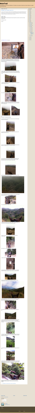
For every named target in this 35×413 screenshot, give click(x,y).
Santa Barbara (14, 383)
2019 (29, 14)
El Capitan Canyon (9, 383)
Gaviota (11, 383)
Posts (2, 399)
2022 (29, 11)
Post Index (2, 408)
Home (14, 395)
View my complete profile (7, 404)
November (31, 23)
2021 (29, 12)
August (30, 26)
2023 (29, 10)
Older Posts (25, 395)
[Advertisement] (14, 389)
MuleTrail (4, 4)
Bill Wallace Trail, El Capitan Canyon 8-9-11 (7, 10)
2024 (29, 9)
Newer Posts (3, 395)
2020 (29, 13)
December (31, 22)
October (30, 24)
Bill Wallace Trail (4, 383)
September (31, 25)
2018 (29, 15)
